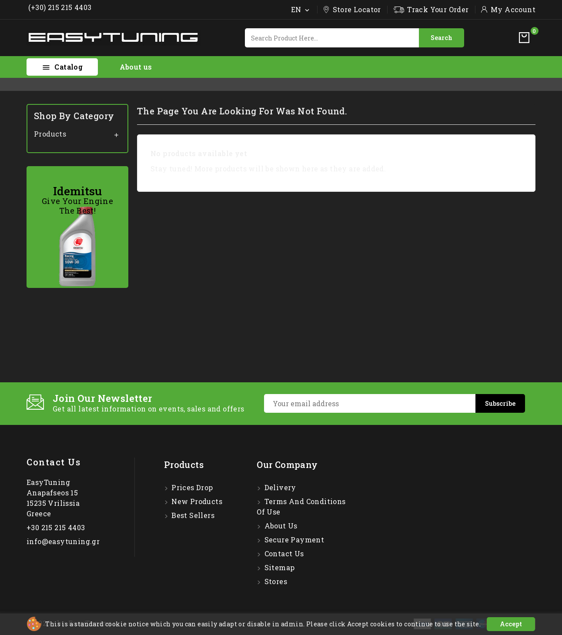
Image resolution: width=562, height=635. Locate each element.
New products (196, 501)
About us (136, 66)
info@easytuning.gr (63, 541)
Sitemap (278, 567)
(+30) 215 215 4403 (59, 7)
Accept (511, 624)
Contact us (53, 462)
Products (50, 133)
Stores (274, 581)
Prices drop (191, 487)
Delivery (279, 487)
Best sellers (192, 515)
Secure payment (293, 539)
